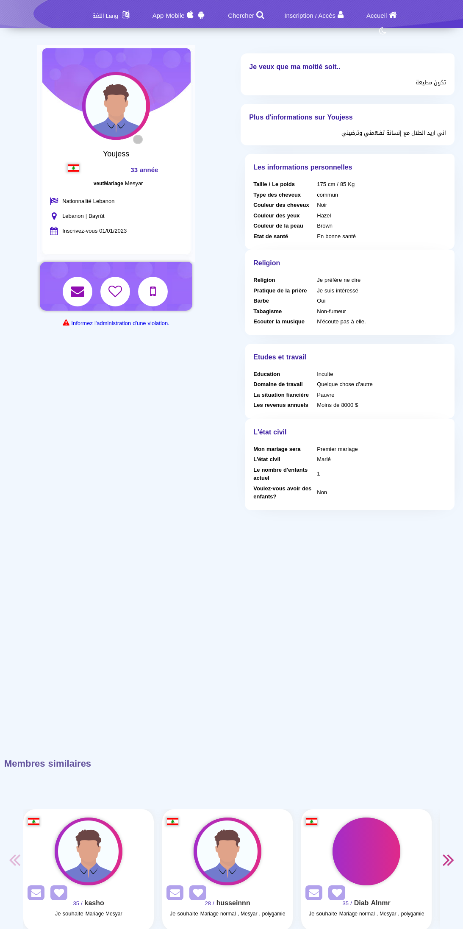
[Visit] (88, 851)
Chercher (241, 16)
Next (448, 859)
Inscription (298, 16)
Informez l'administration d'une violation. (120, 323)
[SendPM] (33, 894)
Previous (14, 859)
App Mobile (168, 16)
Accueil (376, 16)
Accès (326, 16)
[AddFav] (56, 894)
